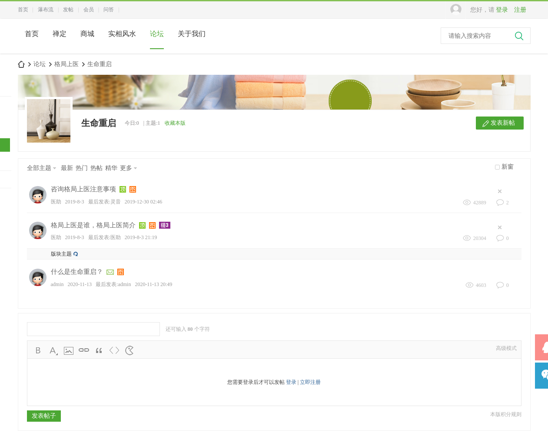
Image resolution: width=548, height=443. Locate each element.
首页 (23, 10)
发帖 (68, 10)
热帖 (96, 168)
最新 (67, 168)
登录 (502, 10)
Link (83, 350)
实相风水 (122, 33)
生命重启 (99, 64)
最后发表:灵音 (104, 202)
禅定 (59, 33)
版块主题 (61, 254)
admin (57, 284)
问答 (108, 10)
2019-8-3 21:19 (141, 237)
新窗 (508, 166)
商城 (87, 33)
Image (68, 350)
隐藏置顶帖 (502, 191)
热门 (82, 168)
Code (114, 350)
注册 (520, 10)
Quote (99, 350)
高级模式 (506, 348)
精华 (111, 168)
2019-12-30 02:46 (143, 202)
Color (53, 350)
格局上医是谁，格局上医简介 (93, 225)
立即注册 (310, 382)
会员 (88, 10)
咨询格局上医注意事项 (83, 189)
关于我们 (192, 33)
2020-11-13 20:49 (153, 284)
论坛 (157, 33)
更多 (126, 168)
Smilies (129, 350)
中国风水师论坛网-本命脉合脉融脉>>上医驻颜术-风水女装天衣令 (21, 64)
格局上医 (66, 64)
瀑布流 (45, 10)
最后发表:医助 (104, 237)
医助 (56, 202)
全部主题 (39, 168)
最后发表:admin (113, 284)
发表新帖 (503, 123)
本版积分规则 (505, 414)
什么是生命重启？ (77, 271)
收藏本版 (175, 123)
